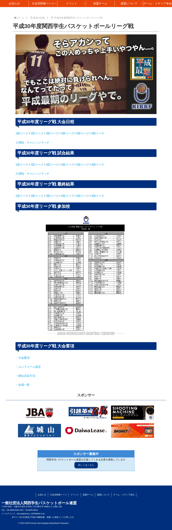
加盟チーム (88, 494)
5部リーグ (82, 133)
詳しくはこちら (86, 465)
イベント (74, 494)
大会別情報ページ (58, 494)
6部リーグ (97, 133)
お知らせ (42, 494)
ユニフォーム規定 (29, 366)
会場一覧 (24, 384)
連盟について (103, 494)
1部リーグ (22, 133)
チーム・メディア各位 (123, 494)
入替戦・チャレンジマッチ (32, 142)
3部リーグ (52, 133)
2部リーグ (37, 133)
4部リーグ (67, 133)
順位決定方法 (26, 375)
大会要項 (24, 357)
